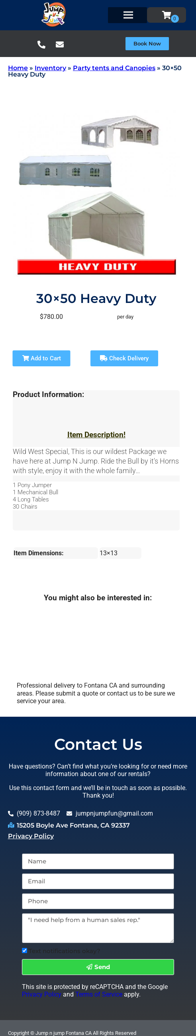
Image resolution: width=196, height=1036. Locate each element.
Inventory (50, 68)
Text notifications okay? (64, 951)
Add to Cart (41, 358)
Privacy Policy (31, 836)
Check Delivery (124, 358)
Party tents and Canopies (114, 68)
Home (18, 68)
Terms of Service (98, 994)
